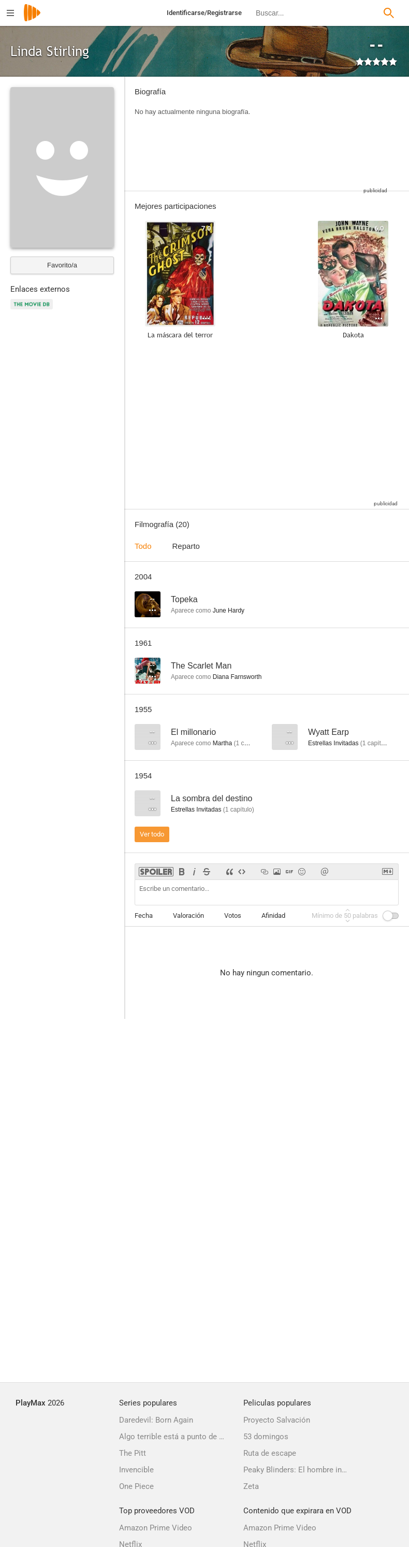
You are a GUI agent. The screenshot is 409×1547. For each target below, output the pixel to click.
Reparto (186, 546)
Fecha (144, 915)
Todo (143, 546)
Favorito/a (62, 265)
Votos (232, 915)
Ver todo (152, 834)
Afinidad (273, 915)
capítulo (249, 743)
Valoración (188, 915)
